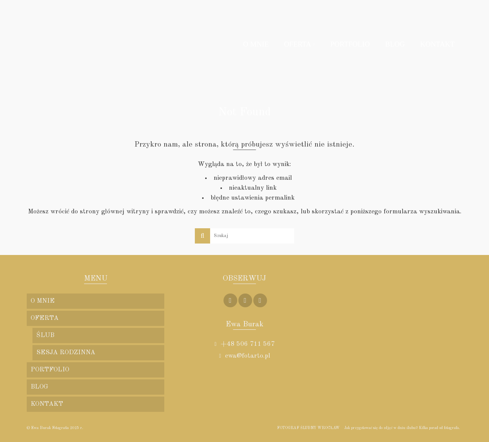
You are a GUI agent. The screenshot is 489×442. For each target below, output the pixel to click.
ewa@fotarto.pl (244, 356)
